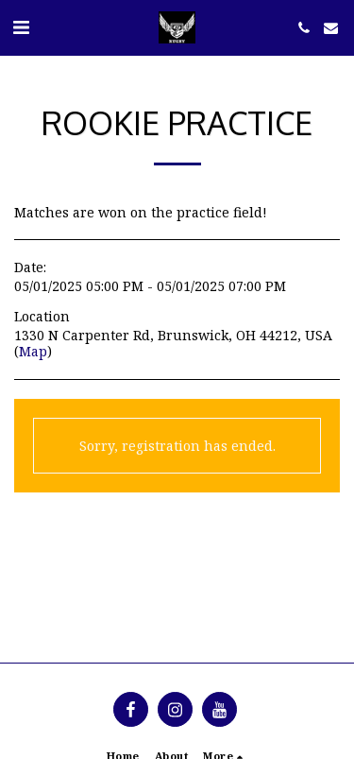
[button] (21, 27)
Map (33, 351)
